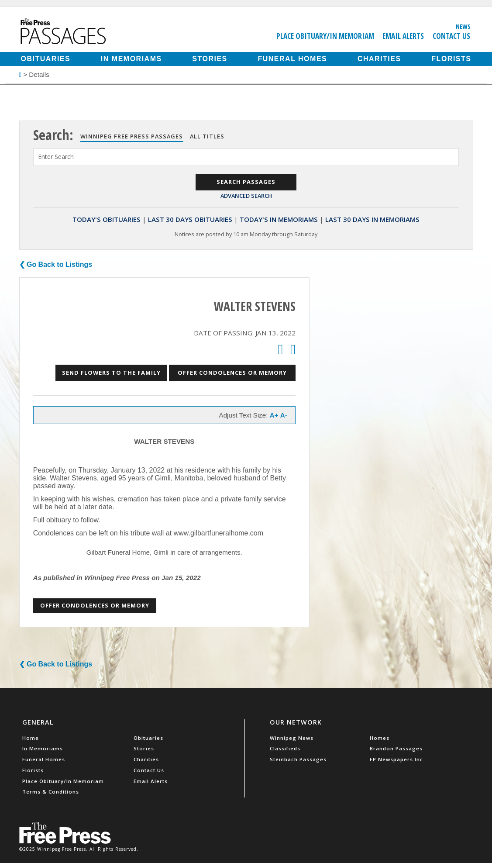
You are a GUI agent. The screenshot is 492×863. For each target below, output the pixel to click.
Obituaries (46, 58)
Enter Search (56, 156)
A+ (274, 415)
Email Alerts (403, 36)
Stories (209, 58)
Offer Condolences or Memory (232, 372)
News (463, 26)
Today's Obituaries (106, 219)
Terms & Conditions (50, 791)
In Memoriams (131, 58)
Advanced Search (246, 196)
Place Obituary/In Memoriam (325, 36)
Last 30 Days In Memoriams (372, 219)
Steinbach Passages (298, 759)
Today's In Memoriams (279, 219)
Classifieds (285, 748)
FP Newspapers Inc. (397, 759)
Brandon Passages (396, 748)
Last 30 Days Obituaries (190, 219)
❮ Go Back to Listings (56, 264)
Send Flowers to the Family (111, 372)
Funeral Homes (292, 58)
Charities (379, 58)
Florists (451, 58)
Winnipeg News (291, 738)
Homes (379, 738)
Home (30, 738)
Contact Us (451, 36)
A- (283, 415)
